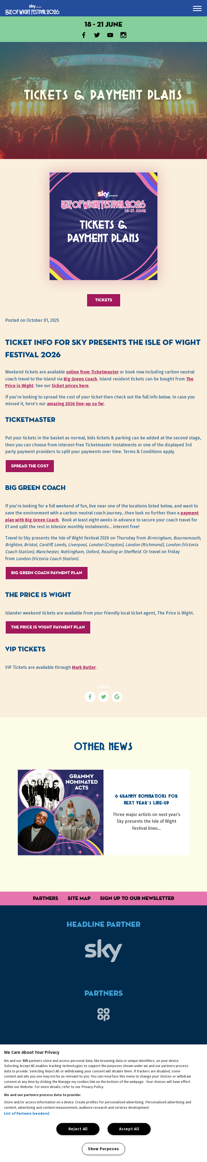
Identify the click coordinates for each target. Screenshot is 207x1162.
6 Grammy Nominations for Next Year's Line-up (146, 800)
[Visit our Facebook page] (84, 36)
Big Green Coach (80, 379)
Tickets (103, 300)
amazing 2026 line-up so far (75, 403)
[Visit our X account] (97, 36)
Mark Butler (84, 667)
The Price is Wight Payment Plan (48, 627)
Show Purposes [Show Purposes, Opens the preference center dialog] (103, 1149)
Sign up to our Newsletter (137, 898)
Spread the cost (30, 466)
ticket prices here (70, 385)
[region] (103, 1103)
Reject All (78, 1129)
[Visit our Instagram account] (123, 36)
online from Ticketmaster (92, 372)
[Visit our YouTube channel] (110, 36)
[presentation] (197, 8)
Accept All (129, 1129)
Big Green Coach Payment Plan (46, 572)
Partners (45, 898)
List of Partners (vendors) (26, 1113)
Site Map (79, 898)
